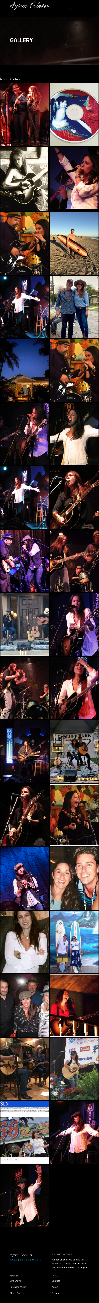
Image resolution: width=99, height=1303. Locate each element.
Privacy (55, 1293)
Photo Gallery (17, 1293)
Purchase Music (18, 1286)
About (55, 1286)
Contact (56, 1280)
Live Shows (15, 1280)
